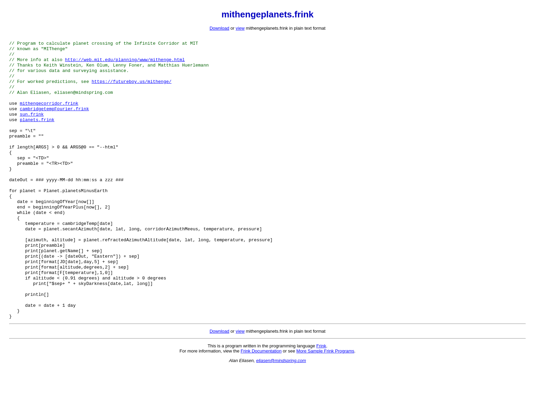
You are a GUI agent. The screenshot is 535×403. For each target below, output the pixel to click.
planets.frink (37, 130)
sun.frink (32, 124)
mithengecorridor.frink (49, 112)
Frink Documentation (261, 386)
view (240, 28)
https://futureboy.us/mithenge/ (131, 87)
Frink (321, 381)
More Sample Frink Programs (326, 386)
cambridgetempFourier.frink (54, 118)
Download (219, 28)
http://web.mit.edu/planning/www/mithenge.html (125, 63)
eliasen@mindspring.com (281, 396)
